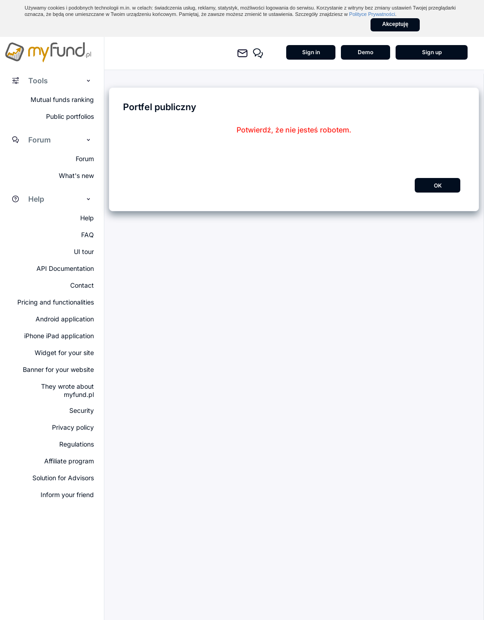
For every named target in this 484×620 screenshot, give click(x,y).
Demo (365, 52)
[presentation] (294, 152)
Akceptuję (395, 24)
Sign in (311, 52)
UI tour (84, 251)
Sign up (432, 52)
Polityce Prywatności (372, 14)
